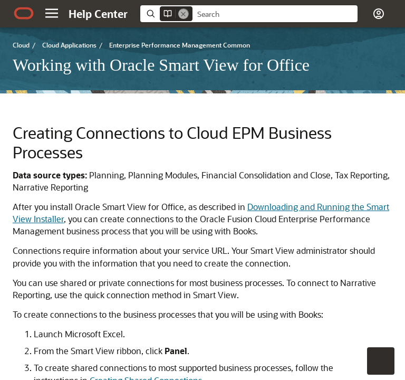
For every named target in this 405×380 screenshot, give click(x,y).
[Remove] (183, 14)
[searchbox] (275, 14)
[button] (51, 13)
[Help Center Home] (98, 13)
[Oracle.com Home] (24, 13)
